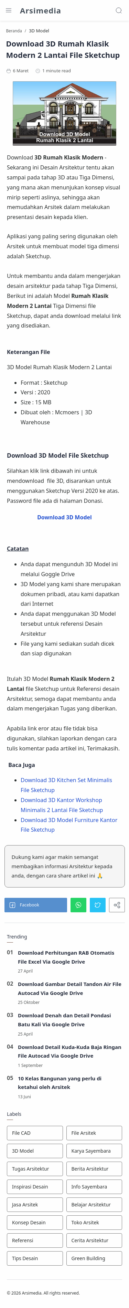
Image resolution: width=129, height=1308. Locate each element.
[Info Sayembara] (94, 1187)
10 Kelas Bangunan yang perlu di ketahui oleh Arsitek (59, 1083)
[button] (35, 905)
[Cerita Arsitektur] (94, 1240)
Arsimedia (40, 10)
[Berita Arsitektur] (94, 1169)
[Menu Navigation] (8, 10)
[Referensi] (35, 1240)
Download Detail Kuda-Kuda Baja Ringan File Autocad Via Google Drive (69, 1051)
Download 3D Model (64, 517)
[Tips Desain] (35, 1258)
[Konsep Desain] (35, 1222)
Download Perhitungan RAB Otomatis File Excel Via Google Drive (66, 957)
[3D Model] (35, 1151)
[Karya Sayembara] (94, 1151)
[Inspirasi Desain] (35, 1187)
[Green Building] (94, 1258)
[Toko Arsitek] (94, 1222)
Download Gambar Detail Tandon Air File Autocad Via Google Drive (69, 988)
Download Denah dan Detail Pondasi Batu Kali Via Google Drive (64, 1020)
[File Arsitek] (94, 1133)
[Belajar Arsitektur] (94, 1204)
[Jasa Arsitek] (35, 1204)
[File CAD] (35, 1133)
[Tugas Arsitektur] (35, 1169)
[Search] (118, 10)
